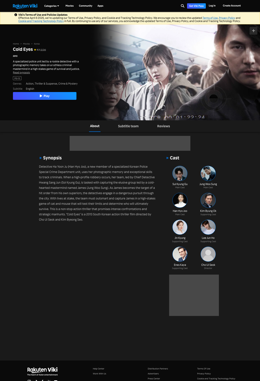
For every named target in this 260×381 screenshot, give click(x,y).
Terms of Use (210, 18)
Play (45, 96)
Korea (37, 43)
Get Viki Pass (196, 5)
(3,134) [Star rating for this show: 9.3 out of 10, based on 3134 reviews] (43, 49)
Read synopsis (21, 72)
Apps (100, 5)
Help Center (98, 368)
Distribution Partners (158, 368)
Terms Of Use (203, 368)
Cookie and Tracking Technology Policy (41, 21)
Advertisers (153, 373)
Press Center (154, 378)
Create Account (232, 5)
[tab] (94, 126)
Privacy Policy (227, 18)
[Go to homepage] (25, 6)
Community (85, 5)
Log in (212, 5)
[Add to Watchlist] (253, 31)
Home (16, 43)
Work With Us (99, 373)
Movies (69, 5)
